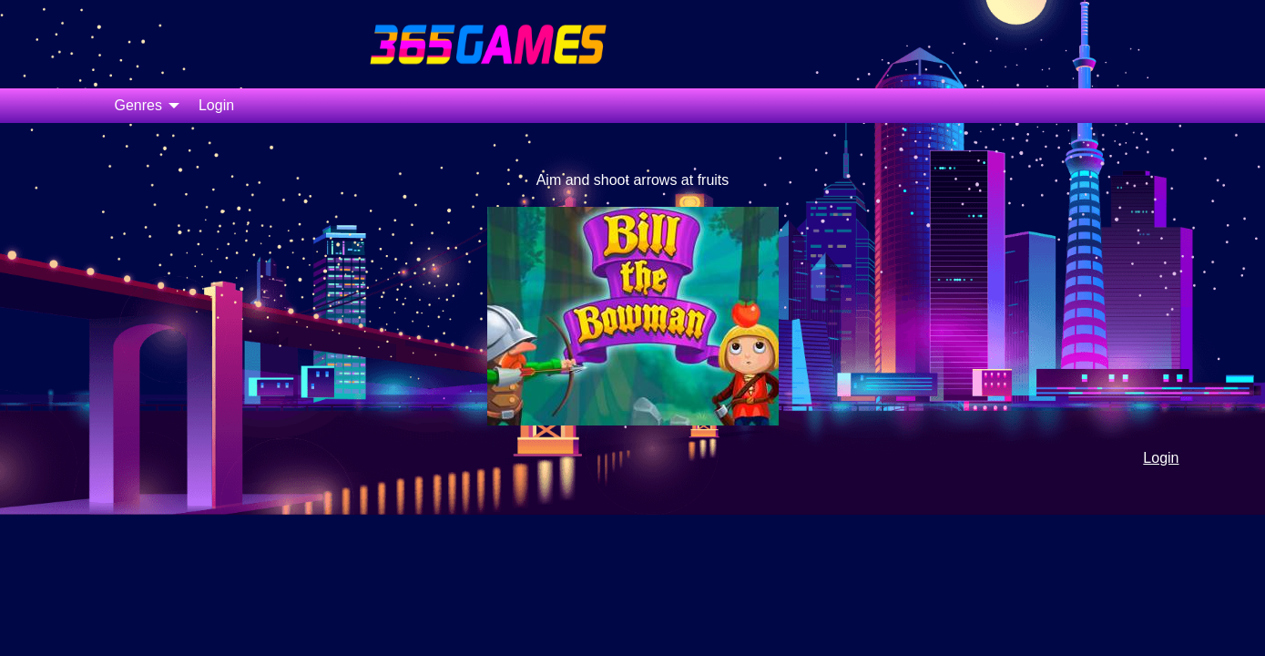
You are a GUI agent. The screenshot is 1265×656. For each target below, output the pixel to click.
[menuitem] (142, 105)
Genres (138, 105)
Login (216, 105)
